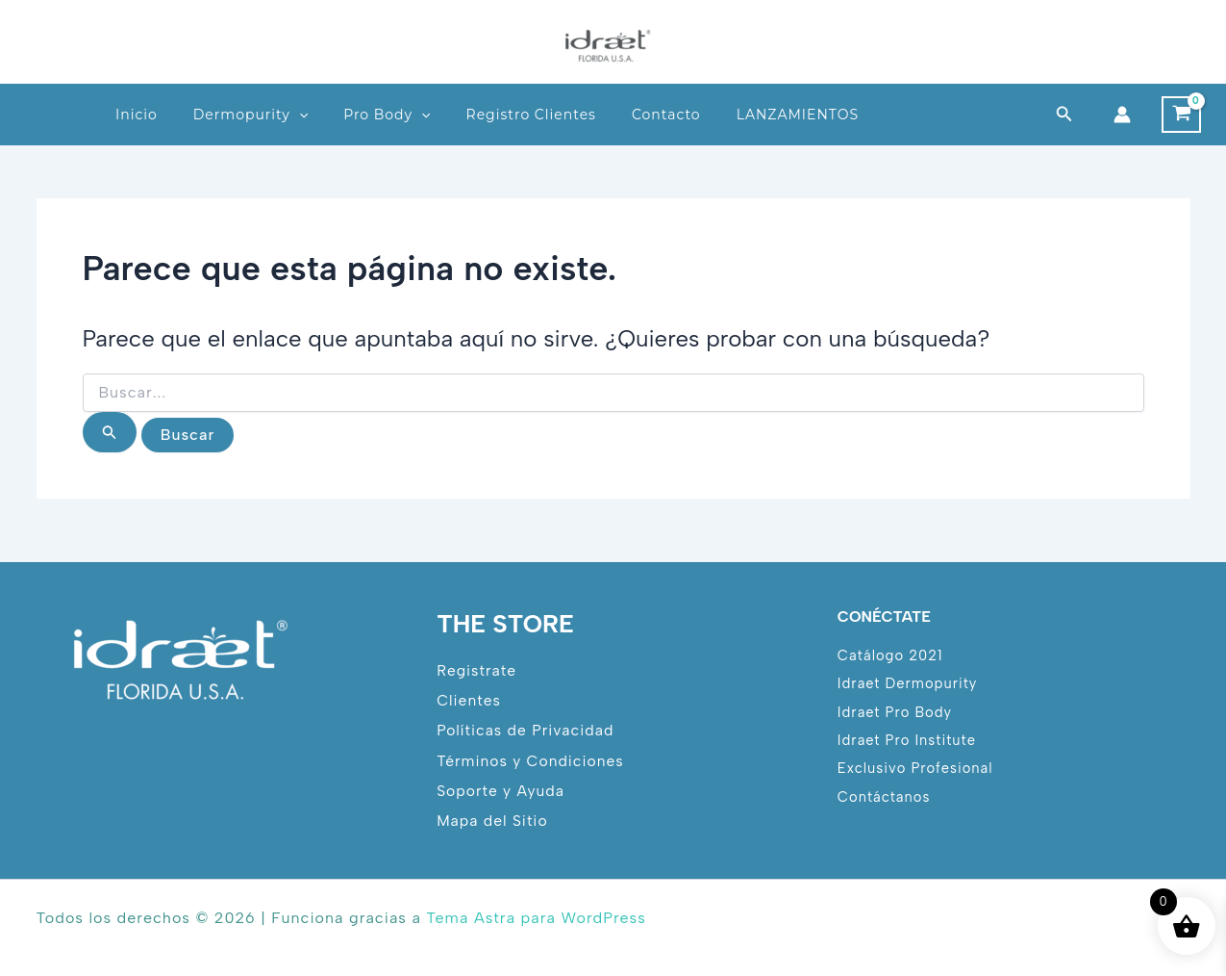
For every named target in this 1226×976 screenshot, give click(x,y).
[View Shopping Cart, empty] (1181, 114)
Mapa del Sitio (493, 820)
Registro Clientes (531, 114)
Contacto (666, 114)
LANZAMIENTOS (798, 114)
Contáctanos (885, 797)
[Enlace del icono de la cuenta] (1122, 114)
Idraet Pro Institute (908, 739)
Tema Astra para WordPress (535, 918)
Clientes (469, 699)
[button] (299, 114)
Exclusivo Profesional (916, 768)
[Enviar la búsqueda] (110, 432)
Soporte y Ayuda (501, 790)
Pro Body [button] (386, 114)
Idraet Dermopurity (908, 682)
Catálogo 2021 (891, 653)
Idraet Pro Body (896, 710)
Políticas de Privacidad (526, 729)
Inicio (136, 114)
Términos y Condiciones (531, 760)
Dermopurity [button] (250, 114)
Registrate (477, 668)
